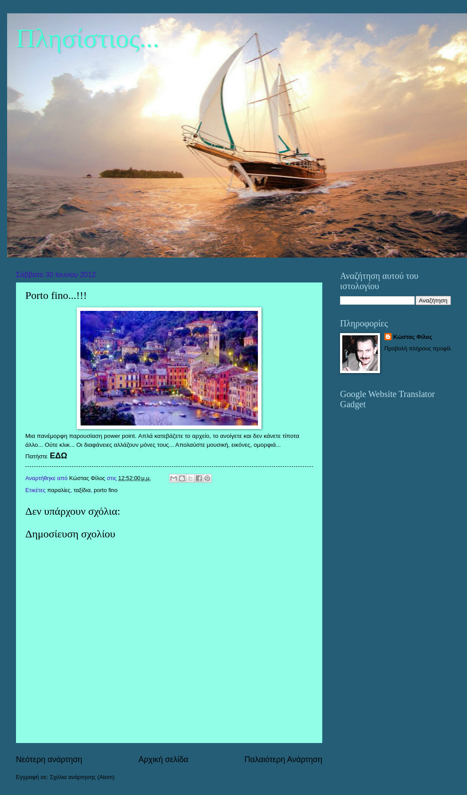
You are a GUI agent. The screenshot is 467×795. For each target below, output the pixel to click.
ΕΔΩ (58, 455)
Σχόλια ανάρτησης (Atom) (82, 777)
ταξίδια (82, 490)
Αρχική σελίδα (163, 759)
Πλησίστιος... (87, 38)
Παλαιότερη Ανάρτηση (283, 759)
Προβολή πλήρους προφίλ (417, 348)
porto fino (106, 490)
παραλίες (58, 490)
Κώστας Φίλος (412, 337)
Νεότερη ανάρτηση (49, 759)
